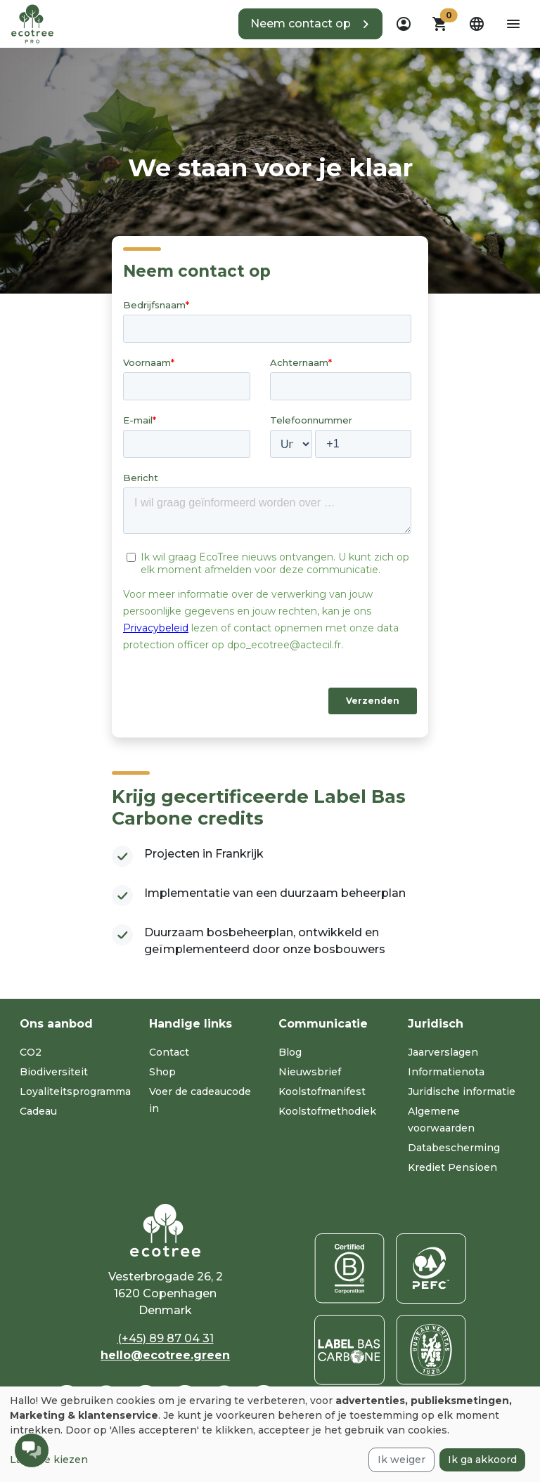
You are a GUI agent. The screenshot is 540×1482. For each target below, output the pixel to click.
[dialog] (270, 1434)
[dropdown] (403, 23)
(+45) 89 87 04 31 (165, 1338)
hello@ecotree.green (165, 1355)
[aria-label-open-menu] (513, 23)
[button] (310, 23)
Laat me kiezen (49, 1459)
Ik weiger (401, 1459)
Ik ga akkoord (482, 1459)
